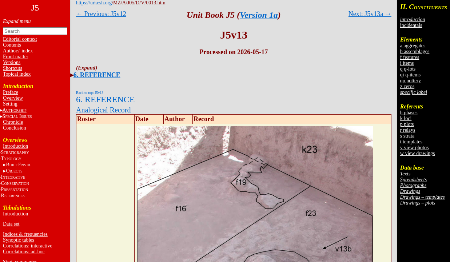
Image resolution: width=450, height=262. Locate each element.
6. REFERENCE (96, 75)
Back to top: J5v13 (89, 93)
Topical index (17, 74)
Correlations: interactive (27, 246)
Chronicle (13, 122)
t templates (411, 141)
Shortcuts (12, 68)
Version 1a (259, 15)
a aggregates (413, 45)
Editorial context (20, 39)
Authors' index (18, 50)
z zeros (407, 86)
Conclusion (14, 128)
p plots (407, 124)
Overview (13, 98)
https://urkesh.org (94, 2)
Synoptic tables (18, 240)
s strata (407, 136)
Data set (11, 224)
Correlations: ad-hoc (24, 251)
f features (409, 57)
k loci (406, 118)
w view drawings (417, 153)
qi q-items (410, 75)
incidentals (411, 25)
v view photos (414, 147)
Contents (12, 45)
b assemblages (414, 51)
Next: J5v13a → (370, 13)
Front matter (15, 56)
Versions (11, 62)
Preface (10, 92)
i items (407, 63)
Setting (10, 104)
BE (18, 164)
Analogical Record (103, 110)
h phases (409, 112)
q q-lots (407, 69)
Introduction (15, 146)
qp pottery (410, 80)
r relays (407, 130)
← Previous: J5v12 (101, 13)
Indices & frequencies (25, 234)
